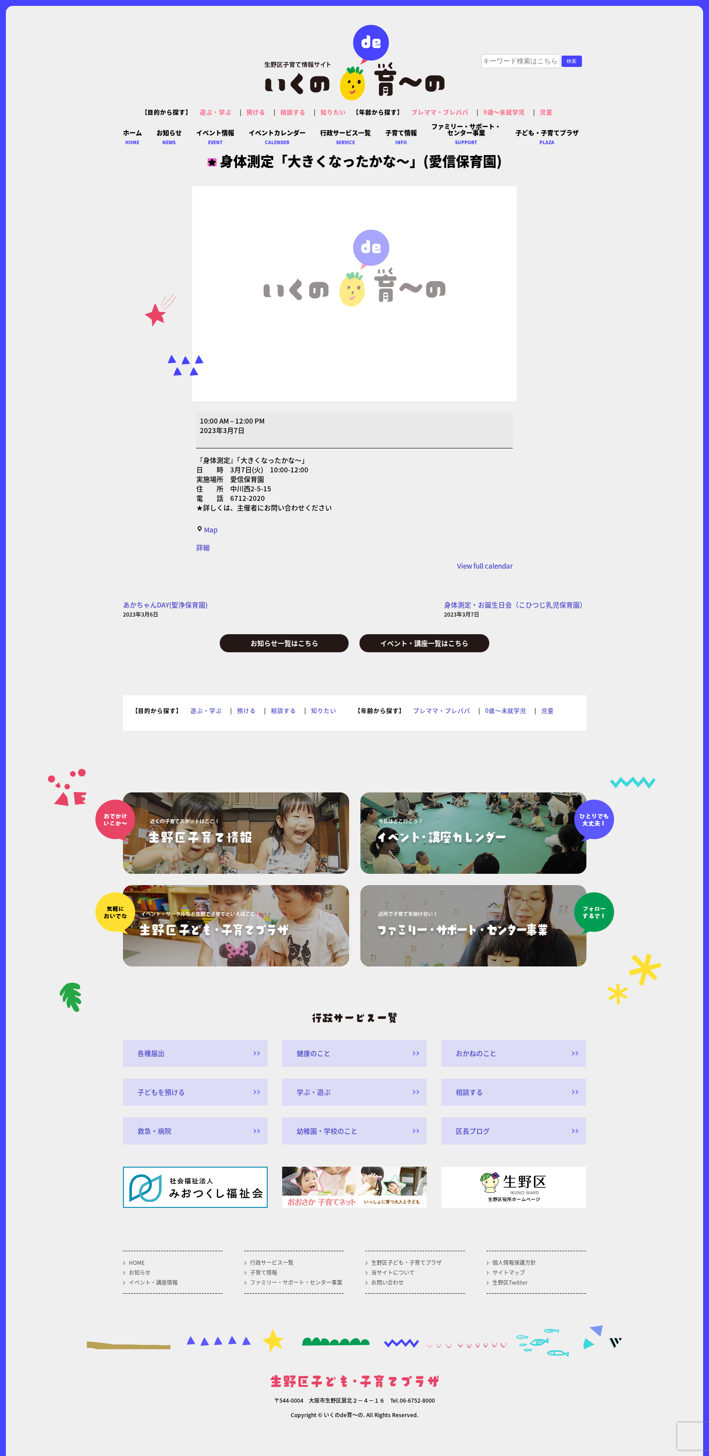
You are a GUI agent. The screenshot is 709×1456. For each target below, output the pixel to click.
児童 (546, 112)
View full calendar (485, 566)
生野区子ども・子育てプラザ (406, 1262)
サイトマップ (508, 1272)
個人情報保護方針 (514, 1262)
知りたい (333, 112)
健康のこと (314, 1053)
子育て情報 (263, 1272)
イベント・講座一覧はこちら (424, 643)
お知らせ (140, 1272)
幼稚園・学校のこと (327, 1131)
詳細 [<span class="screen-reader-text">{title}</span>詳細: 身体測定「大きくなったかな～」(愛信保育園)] (203, 547)
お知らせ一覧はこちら (284, 643)
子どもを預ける (161, 1092)
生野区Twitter (510, 1282)
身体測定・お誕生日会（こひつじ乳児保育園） (515, 609)
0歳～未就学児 (504, 112)
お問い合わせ (387, 1282)
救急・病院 (154, 1131)
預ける (255, 112)
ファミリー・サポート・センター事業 (296, 1282)
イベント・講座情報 (153, 1282)
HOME (137, 1262)
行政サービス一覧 (271, 1262)
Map (206, 530)
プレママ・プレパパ (439, 112)
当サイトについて (393, 1272)
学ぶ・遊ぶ (314, 1092)
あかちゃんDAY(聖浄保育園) (165, 609)
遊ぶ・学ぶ (216, 112)
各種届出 (151, 1053)
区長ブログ (473, 1131)
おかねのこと (476, 1053)
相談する (293, 112)
